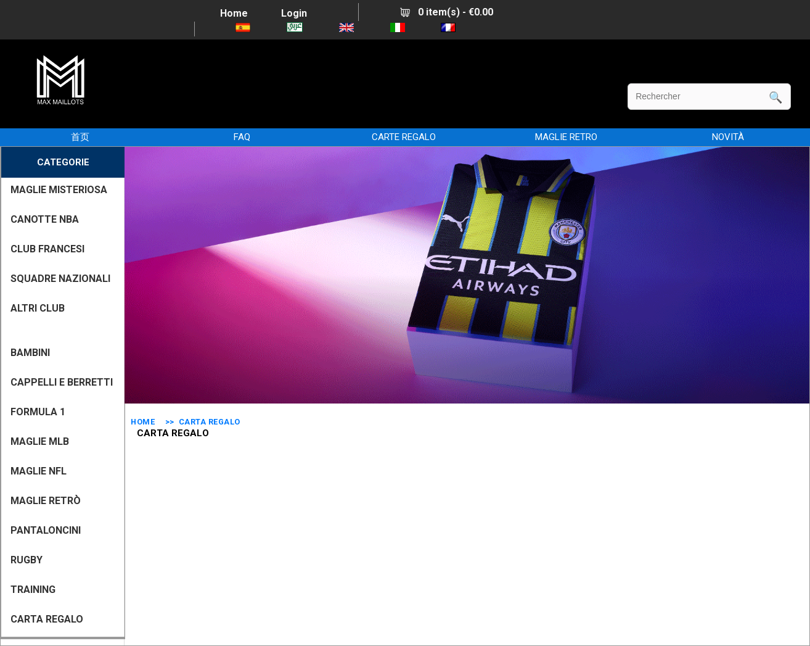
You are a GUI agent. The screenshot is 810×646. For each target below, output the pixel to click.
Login (294, 13)
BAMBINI (30, 352)
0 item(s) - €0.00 (446, 12)
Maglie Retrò (45, 501)
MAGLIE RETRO (566, 137)
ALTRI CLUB (37, 308)
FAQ (242, 137)
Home (234, 13)
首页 (80, 137)
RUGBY (26, 560)
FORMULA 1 (37, 412)
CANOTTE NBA (44, 219)
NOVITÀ (728, 137)
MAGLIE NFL (38, 471)
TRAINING (32, 589)
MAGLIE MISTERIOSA (58, 190)
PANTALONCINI (45, 530)
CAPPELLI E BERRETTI (61, 382)
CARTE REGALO (404, 137)
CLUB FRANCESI (47, 249)
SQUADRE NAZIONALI (60, 278)
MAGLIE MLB (39, 441)
